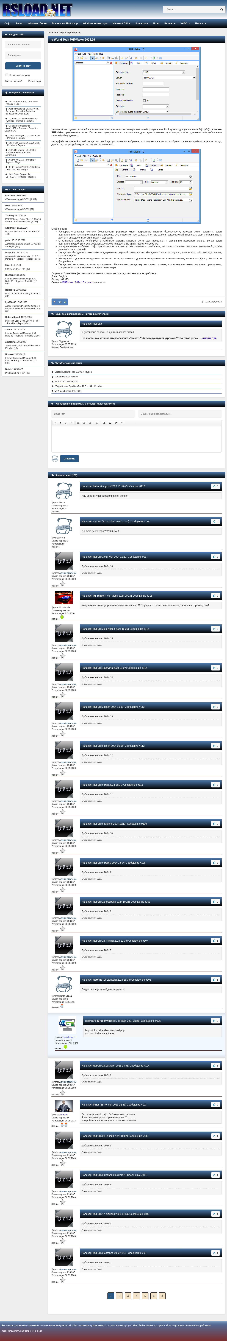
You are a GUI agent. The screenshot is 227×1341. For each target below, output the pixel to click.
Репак (19, 23)
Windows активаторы (95, 23)
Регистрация (34, 81)
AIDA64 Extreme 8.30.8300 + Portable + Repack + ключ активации (20, 152)
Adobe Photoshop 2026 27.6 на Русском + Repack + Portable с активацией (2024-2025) (21, 111)
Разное (168, 23)
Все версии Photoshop (65, 23)
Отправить (69, 459)
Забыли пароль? (13, 81)
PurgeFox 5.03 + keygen (66, 376)
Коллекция (141, 23)
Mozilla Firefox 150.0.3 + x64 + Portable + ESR (21, 102)
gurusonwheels (105, 1020)
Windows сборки (37, 23)
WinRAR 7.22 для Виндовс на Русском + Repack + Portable (21, 119)
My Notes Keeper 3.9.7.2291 (68, 391)
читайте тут (209, 338)
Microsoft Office (121, 23)
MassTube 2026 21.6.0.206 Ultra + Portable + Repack (22, 144)
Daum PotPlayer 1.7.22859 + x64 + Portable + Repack (22, 136)
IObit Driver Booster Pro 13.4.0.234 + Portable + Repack (20, 175)
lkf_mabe (98, 595)
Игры (156, 23)
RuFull (97, 556)
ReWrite (97, 979)
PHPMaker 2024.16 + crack (77, 282)
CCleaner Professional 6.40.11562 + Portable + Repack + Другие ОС (21, 128)
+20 (60, 302)
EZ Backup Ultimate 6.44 (66, 381)
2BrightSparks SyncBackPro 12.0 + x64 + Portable (78, 386)
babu (96, 486)
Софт (7, 23)
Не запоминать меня (19, 75)
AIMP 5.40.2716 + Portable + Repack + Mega (20, 161)
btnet (96, 1104)
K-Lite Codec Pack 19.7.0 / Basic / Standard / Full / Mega (22, 168)
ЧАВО (183, 23)
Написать (200, 23)
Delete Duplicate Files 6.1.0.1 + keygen (73, 372)
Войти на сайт (23, 66)
